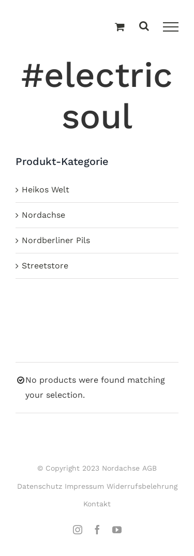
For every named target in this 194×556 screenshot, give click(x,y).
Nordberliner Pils (56, 240)
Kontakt (97, 504)
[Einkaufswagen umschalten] (120, 27)
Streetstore (45, 266)
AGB (149, 468)
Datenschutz (39, 486)
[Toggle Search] (144, 27)
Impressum (84, 486)
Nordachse (43, 215)
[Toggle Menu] (171, 27)
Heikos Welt (45, 189)
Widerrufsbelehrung (142, 486)
